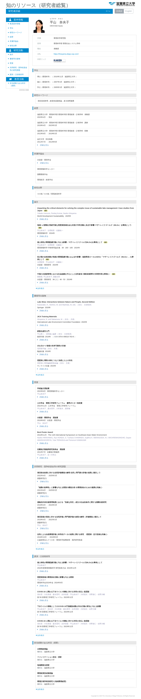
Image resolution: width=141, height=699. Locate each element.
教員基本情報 (15, 24)
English (128, 11)
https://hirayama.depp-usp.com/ (66, 54)
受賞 (11, 63)
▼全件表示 (39, 288)
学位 (11, 28)
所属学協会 (14, 41)
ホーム (108, 11)
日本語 (119, 11)
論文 (11, 54)
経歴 (11, 37)
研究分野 (13, 46)
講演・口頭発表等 (17, 74)
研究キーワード (16, 33)
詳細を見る (43, 145)
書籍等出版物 (15, 59)
